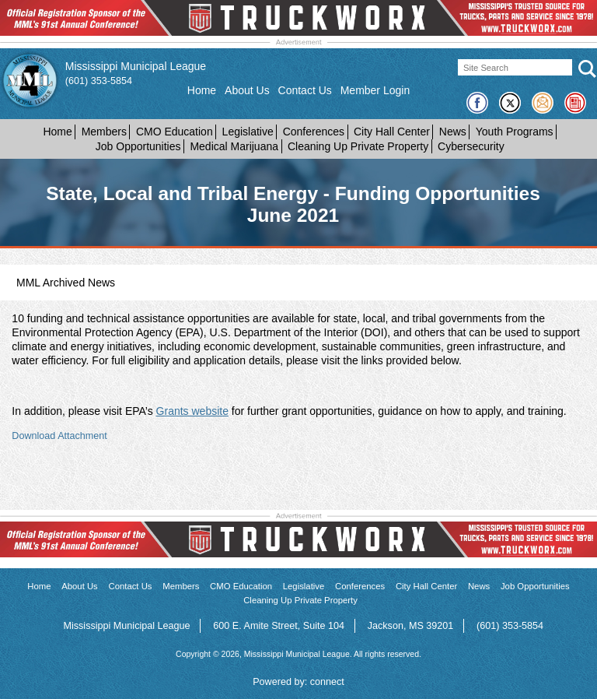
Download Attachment (59, 435)
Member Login (375, 90)
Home (201, 90)
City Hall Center (392, 131)
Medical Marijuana (234, 146)
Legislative (248, 131)
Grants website (192, 411)
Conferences (313, 131)
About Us (247, 90)
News (452, 131)
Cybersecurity (471, 146)
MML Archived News (65, 282)
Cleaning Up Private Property (358, 146)
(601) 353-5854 (98, 81)
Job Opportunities (138, 146)
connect (327, 681)
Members (104, 131)
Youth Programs (514, 131)
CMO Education (174, 131)
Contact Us (305, 90)
